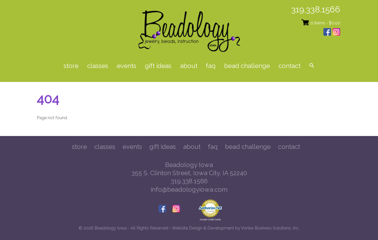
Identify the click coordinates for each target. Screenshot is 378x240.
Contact (290, 66)
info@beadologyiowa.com (189, 189)
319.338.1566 (315, 9)
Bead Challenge (247, 66)
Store (71, 66)
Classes (97, 66)
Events (126, 66)
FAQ (211, 66)
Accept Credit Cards (210, 219)
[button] (311, 66)
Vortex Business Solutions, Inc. (270, 228)
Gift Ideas (158, 66)
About (188, 66)
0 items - (325, 22)
